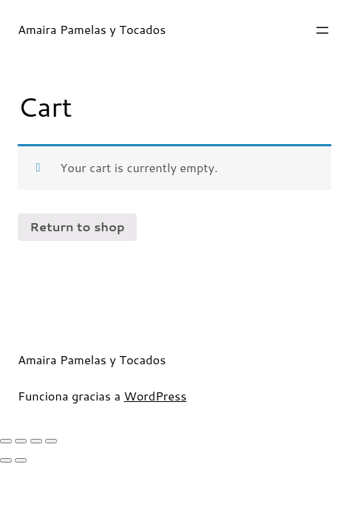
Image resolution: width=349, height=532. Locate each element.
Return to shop (77, 226)
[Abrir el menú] (322, 30)
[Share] (21, 441)
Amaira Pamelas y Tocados (92, 29)
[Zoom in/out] (51, 441)
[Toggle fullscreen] (36, 441)
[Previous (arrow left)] (6, 460)
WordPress (154, 395)
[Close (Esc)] (6, 441)
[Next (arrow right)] (21, 460)
